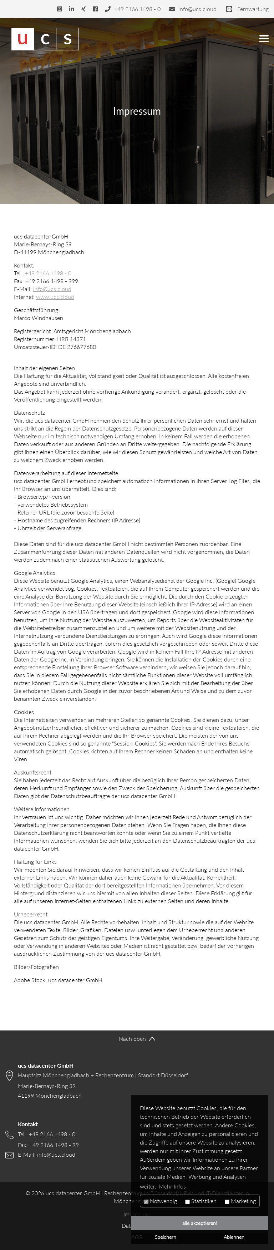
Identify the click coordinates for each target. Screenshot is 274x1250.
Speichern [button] (165, 1237)
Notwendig (160, 1201)
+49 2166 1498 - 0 (48, 273)
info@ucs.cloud (52, 289)
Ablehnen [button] (234, 1237)
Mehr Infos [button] (172, 1186)
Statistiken (201, 1201)
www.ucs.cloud (55, 297)
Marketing (240, 1201)
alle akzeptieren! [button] (199, 1223)
